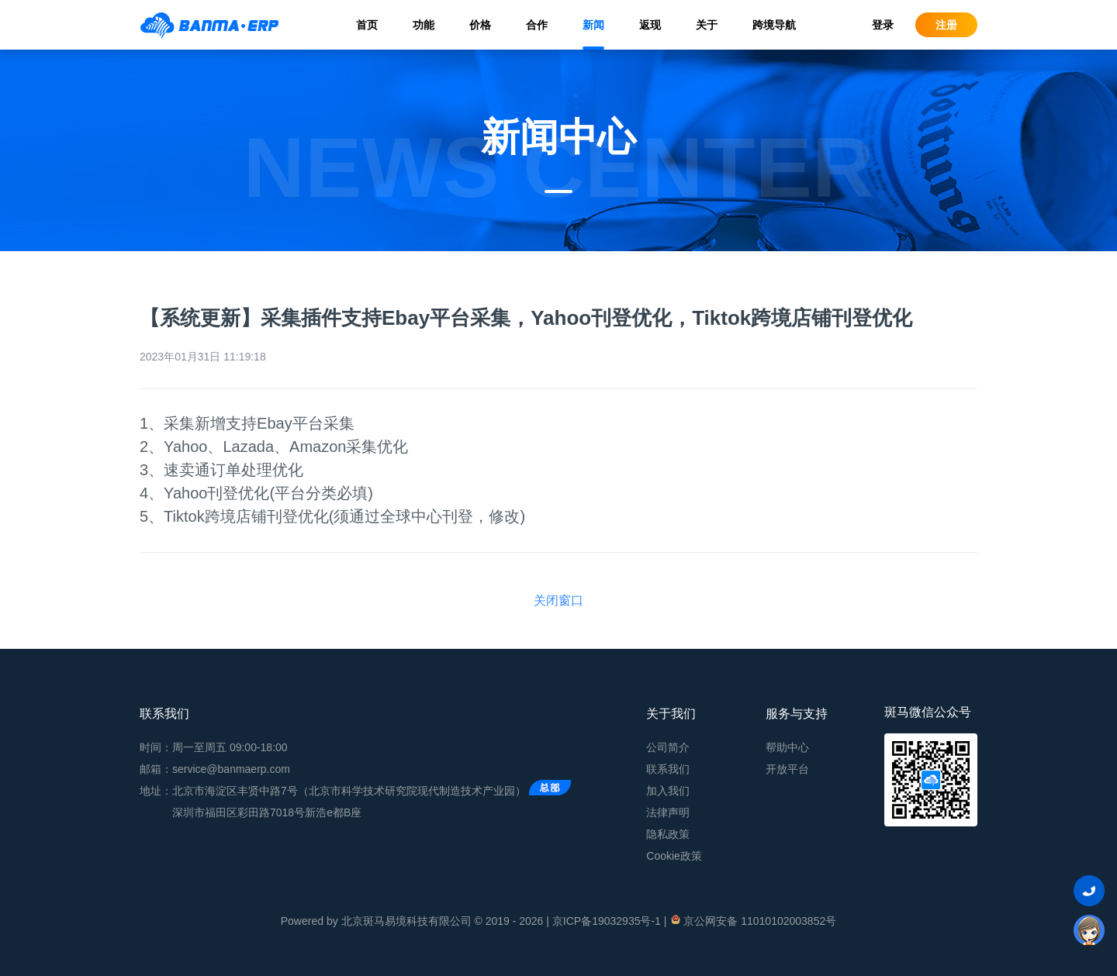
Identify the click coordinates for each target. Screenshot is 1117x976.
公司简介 (668, 747)
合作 (537, 25)
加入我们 (668, 791)
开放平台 (787, 769)
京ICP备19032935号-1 (606, 921)
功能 (423, 25)
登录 (883, 25)
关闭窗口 (558, 600)
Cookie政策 (674, 856)
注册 (946, 25)
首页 (367, 25)
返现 (650, 25)
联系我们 (668, 769)
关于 (707, 25)
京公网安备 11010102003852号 (752, 920)
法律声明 (668, 812)
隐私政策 (668, 834)
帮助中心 (787, 747)
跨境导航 (774, 25)
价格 (480, 25)
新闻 (593, 25)
